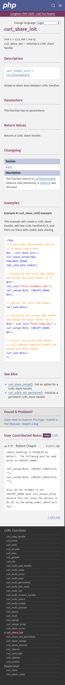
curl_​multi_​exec (15, 578)
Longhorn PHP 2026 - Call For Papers (32, 13)
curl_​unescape (14, 653)
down (11, 446)
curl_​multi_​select (15, 599)
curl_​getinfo (12, 557)
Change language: (25, 23)
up (6, 446)
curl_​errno (12, 540)
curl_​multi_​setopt (16, 603)
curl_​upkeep (13, 657)
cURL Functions (15, 530)
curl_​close (12, 670)
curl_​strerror (13, 649)
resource (45, 183)
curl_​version (13, 661)
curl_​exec (11, 553)
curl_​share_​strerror (16, 645)
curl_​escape (13, 549)
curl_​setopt (12, 620)
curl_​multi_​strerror (16, 607)
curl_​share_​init (14, 632)
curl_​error (11, 545)
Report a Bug (30, 424)
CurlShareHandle (18, 75)
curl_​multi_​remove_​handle (21, 595)
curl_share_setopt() (20, 384)
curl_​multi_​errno (15, 574)
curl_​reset (11, 616)
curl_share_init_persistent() (25, 392)
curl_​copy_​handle (15, 536)
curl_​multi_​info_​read (17, 586)
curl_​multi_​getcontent (18, 582)
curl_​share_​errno (15, 628)
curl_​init (10, 561)
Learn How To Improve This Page (24, 419)
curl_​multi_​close (15, 570)
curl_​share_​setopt (16, 641)
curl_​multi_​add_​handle (19, 565)
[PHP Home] (10, 5)
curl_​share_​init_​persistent (20, 636)
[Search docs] (53, 5)
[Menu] (60, 5)
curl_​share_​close (15, 674)
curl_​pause (12, 611)
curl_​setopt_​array (16, 624)
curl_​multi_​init (14, 590)
